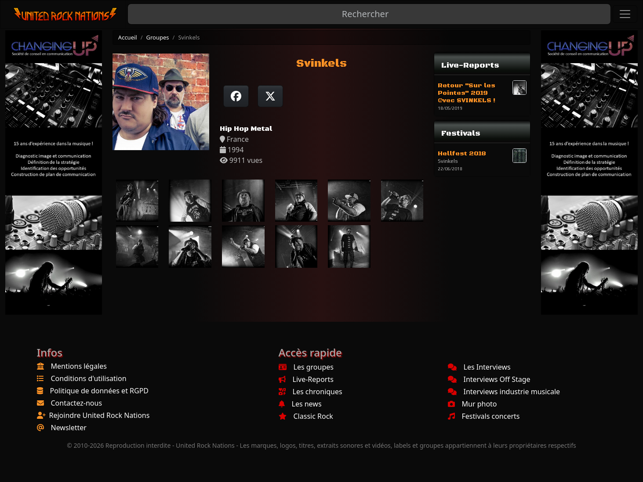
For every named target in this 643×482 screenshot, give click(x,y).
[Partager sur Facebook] (236, 96)
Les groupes (306, 367)
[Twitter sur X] (270, 96)
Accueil (127, 37)
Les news (300, 404)
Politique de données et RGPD (99, 391)
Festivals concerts (484, 416)
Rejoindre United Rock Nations (99, 415)
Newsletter (69, 427)
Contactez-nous (76, 403)
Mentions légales (79, 366)
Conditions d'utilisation (89, 378)
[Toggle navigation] (625, 14)
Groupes (157, 37)
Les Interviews (479, 367)
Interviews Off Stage (489, 379)
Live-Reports (306, 379)
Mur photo (472, 404)
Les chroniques (310, 391)
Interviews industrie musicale (504, 391)
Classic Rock (306, 416)
